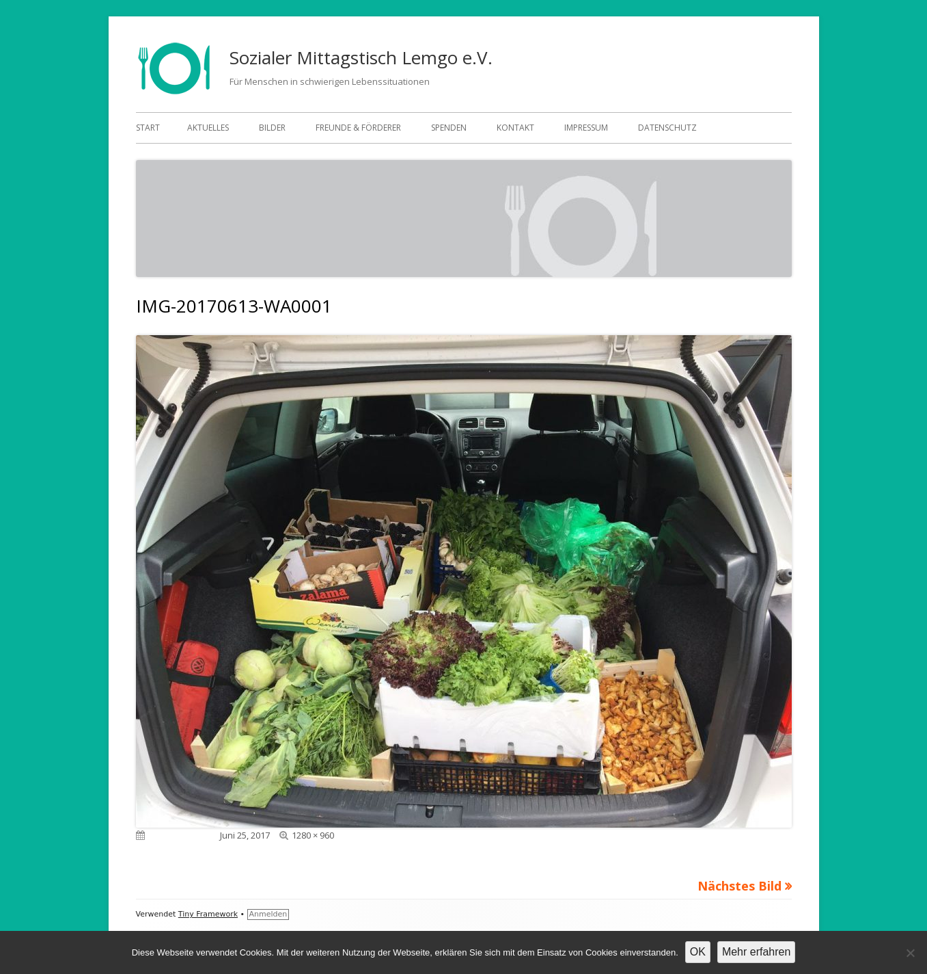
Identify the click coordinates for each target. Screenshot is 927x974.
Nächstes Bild (739, 886)
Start (148, 127)
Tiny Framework (208, 914)
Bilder (272, 127)
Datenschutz (667, 127)
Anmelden (268, 914)
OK (698, 952)
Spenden (449, 127)
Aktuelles (208, 127)
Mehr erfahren (756, 952)
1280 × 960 (313, 835)
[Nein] (910, 953)
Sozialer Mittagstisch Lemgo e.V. (361, 57)
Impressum (586, 127)
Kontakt (515, 127)
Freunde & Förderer (358, 127)
